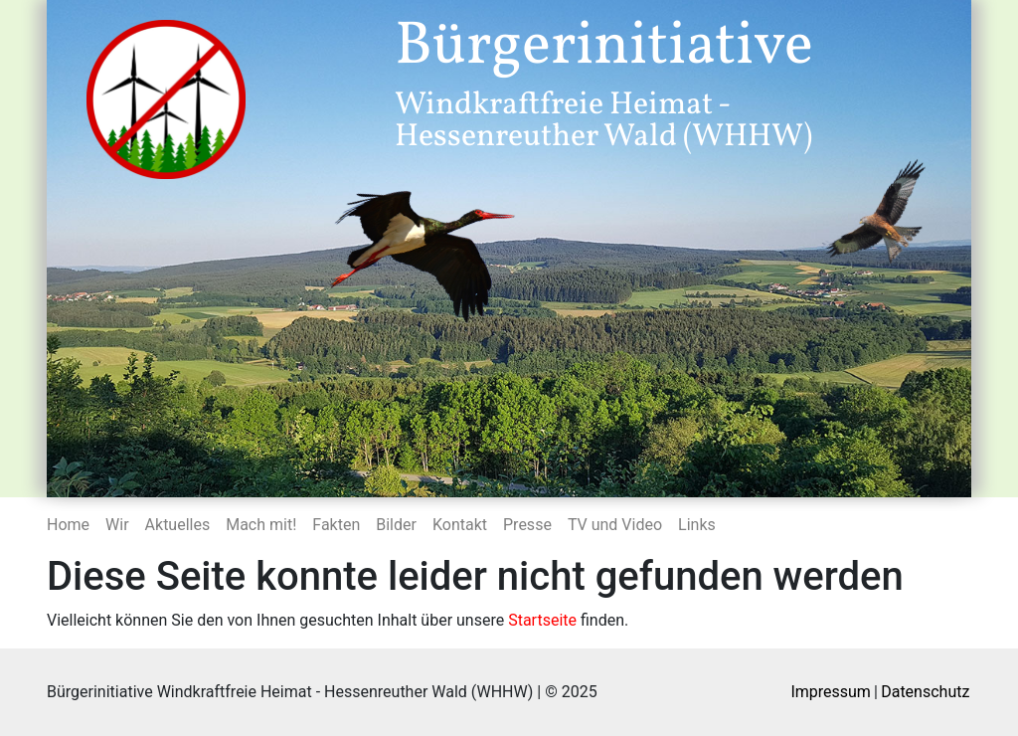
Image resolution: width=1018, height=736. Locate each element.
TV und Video (615, 524)
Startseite (542, 620)
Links (697, 524)
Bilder (396, 524)
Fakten (336, 524)
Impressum (830, 691)
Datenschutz (925, 691)
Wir (117, 524)
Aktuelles (178, 524)
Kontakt (459, 524)
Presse (527, 524)
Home (68, 524)
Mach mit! (261, 524)
